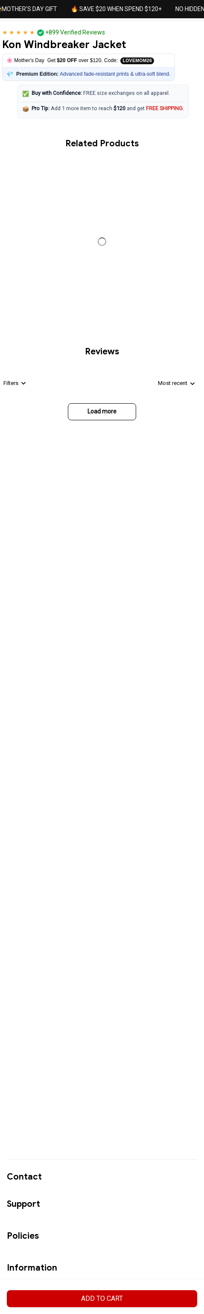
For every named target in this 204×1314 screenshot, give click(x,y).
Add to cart (102, 1298)
